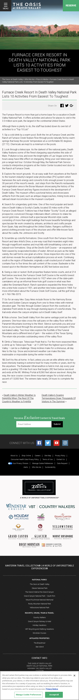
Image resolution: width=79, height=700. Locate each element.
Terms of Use (48, 459)
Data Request (62, 463)
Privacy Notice (52, 689)
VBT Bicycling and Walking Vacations (39, 629)
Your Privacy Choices (18, 463)
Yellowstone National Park (39, 607)
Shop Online (26, 455)
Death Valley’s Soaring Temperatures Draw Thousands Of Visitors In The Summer (59, 398)
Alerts (26, 467)
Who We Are (36, 467)
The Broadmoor (39, 643)
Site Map (47, 455)
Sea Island (40, 647)
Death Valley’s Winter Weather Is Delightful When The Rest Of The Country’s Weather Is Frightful (19, 398)
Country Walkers (39, 617)
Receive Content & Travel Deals (39, 418)
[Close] (74, 675)
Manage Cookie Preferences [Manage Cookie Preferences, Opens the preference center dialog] (28, 695)
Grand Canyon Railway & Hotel (39, 621)
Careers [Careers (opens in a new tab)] (38, 455)
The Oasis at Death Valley (39, 584)
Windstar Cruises (39, 633)
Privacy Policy (60, 455)
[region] (39, 685)
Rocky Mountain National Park (39, 604)
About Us (14, 455)
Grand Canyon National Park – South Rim (39, 596)
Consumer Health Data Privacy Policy (25, 459)
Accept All (53, 695)
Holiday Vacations (39, 625)
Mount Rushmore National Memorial (39, 600)
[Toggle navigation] (5, 5)
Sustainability (50, 467)
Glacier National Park (39, 588)
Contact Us (60, 459)
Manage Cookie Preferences (42, 463)
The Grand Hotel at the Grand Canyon (39, 592)
